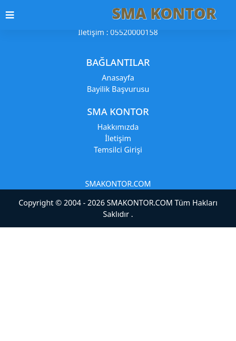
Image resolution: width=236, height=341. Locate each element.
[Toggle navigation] (16, 15)
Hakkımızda (117, 127)
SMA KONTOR (164, 13)
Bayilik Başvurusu (118, 89)
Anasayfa (118, 77)
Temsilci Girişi (118, 149)
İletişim (118, 138)
